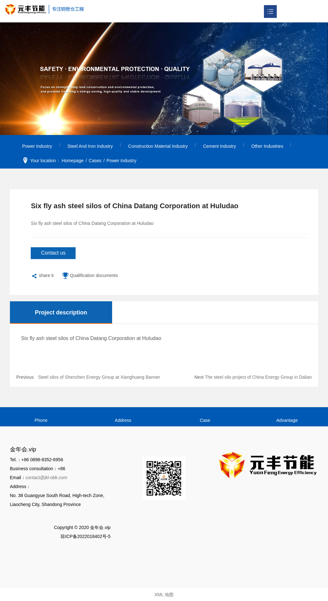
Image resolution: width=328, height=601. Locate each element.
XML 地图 (164, 594)
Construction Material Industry (158, 146)
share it (42, 276)
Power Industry (37, 146)
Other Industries (267, 146)
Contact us (53, 253)
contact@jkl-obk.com (46, 477)
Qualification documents (90, 276)
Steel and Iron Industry (90, 146)
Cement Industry (219, 146)
